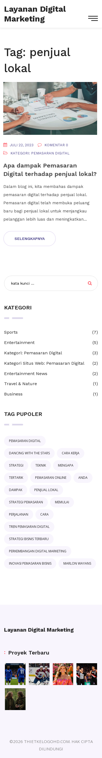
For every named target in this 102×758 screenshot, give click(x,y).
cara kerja (70, 453)
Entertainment (19, 342)
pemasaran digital (25, 441)
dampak (15, 490)
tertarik (16, 477)
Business (13, 394)
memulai (62, 502)
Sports (11, 332)
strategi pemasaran (26, 502)
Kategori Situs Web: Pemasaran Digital (44, 363)
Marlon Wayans (77, 563)
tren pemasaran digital (29, 526)
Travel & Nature (20, 383)
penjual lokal (46, 490)
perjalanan (18, 514)
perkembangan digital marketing (37, 551)
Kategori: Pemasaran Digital (39, 153)
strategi (16, 465)
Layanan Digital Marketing (39, 629)
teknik (40, 465)
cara (44, 514)
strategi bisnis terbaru (29, 539)
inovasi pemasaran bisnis (30, 563)
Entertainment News (25, 373)
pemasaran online (50, 477)
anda (83, 477)
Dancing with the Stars (29, 453)
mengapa (65, 465)
